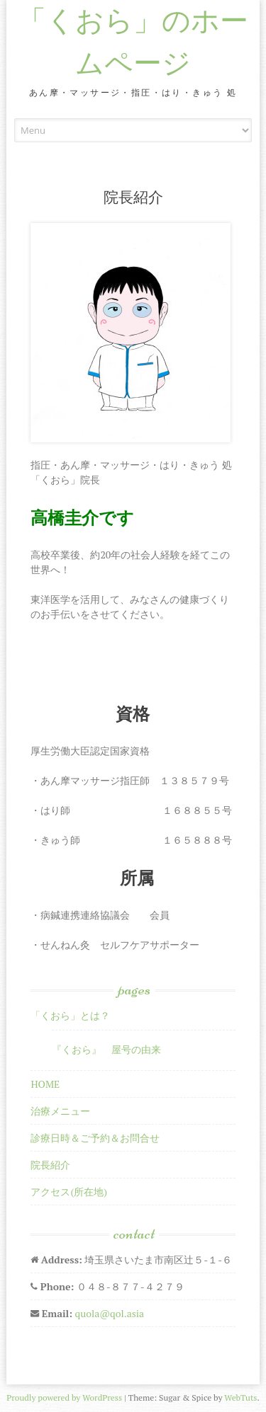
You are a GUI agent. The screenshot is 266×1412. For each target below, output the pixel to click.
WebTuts (240, 1397)
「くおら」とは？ (70, 1015)
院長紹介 (50, 1164)
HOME (45, 1084)
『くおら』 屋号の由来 (106, 1049)
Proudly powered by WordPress (64, 1397)
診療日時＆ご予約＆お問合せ (95, 1137)
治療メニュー (60, 1111)
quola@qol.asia (109, 1313)
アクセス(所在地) (69, 1191)
